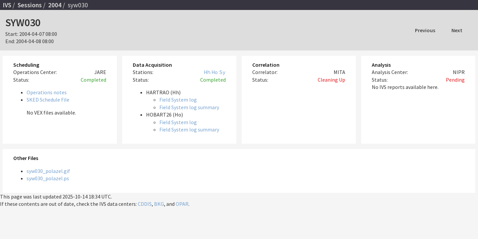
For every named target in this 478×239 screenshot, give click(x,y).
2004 (54, 5)
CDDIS (145, 203)
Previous (425, 30)
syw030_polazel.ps (48, 178)
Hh (207, 72)
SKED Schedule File (48, 99)
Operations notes (47, 92)
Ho (214, 72)
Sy (222, 72)
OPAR (182, 203)
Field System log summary (189, 107)
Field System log (178, 99)
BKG (159, 203)
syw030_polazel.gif (48, 171)
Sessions (30, 5)
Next (456, 30)
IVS (7, 5)
